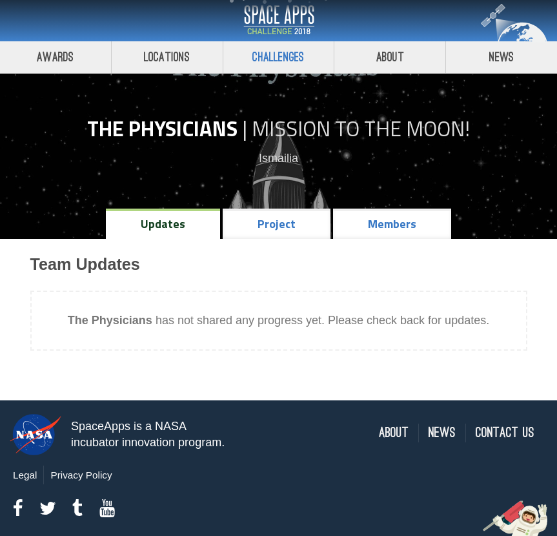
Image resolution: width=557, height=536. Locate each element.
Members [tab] (392, 223)
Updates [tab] (163, 223)
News (501, 57)
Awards (55, 57)
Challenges (278, 57)
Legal (25, 474)
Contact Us (505, 433)
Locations (167, 57)
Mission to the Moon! (361, 128)
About (390, 57)
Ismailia (278, 158)
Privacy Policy (81, 474)
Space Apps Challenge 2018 (278, 20)
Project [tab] (277, 223)
